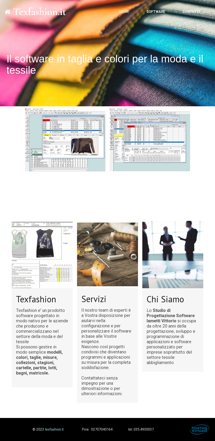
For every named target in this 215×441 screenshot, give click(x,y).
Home (124, 12)
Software (155, 12)
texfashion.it (54, 429)
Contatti (191, 12)
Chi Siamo (165, 299)
